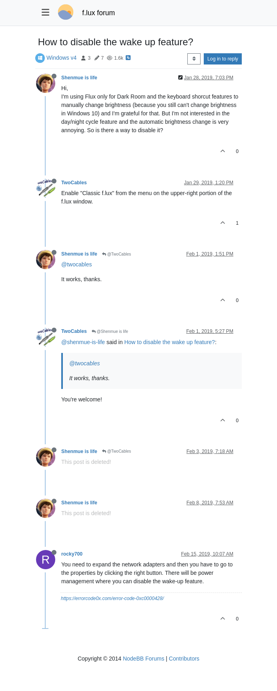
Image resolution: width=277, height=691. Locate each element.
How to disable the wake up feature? (169, 342)
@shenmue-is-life (83, 342)
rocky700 (71, 554)
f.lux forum (98, 13)
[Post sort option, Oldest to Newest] (194, 58)
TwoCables (74, 182)
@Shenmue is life (110, 331)
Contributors (184, 658)
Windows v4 (61, 57)
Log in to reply (222, 59)
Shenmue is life (79, 78)
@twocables (76, 264)
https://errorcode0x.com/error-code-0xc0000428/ (112, 598)
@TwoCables (116, 254)
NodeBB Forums (143, 658)
